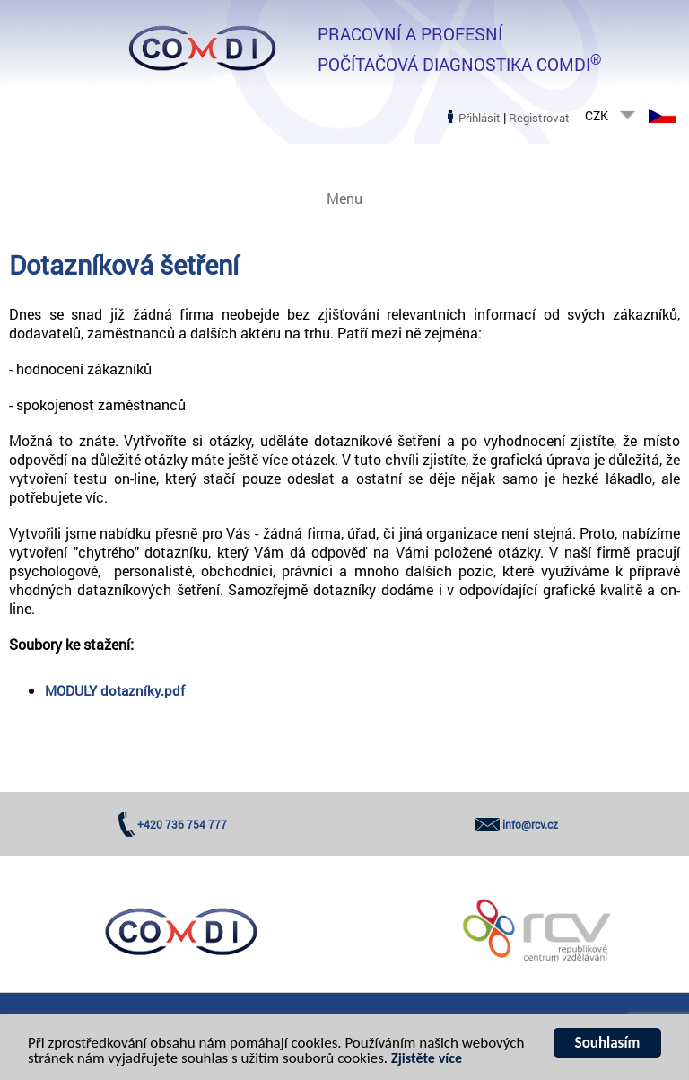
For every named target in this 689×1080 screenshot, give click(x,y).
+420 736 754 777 (182, 824)
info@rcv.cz (530, 824)
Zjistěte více (426, 1059)
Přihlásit (479, 118)
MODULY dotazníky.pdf (115, 690)
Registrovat (539, 118)
